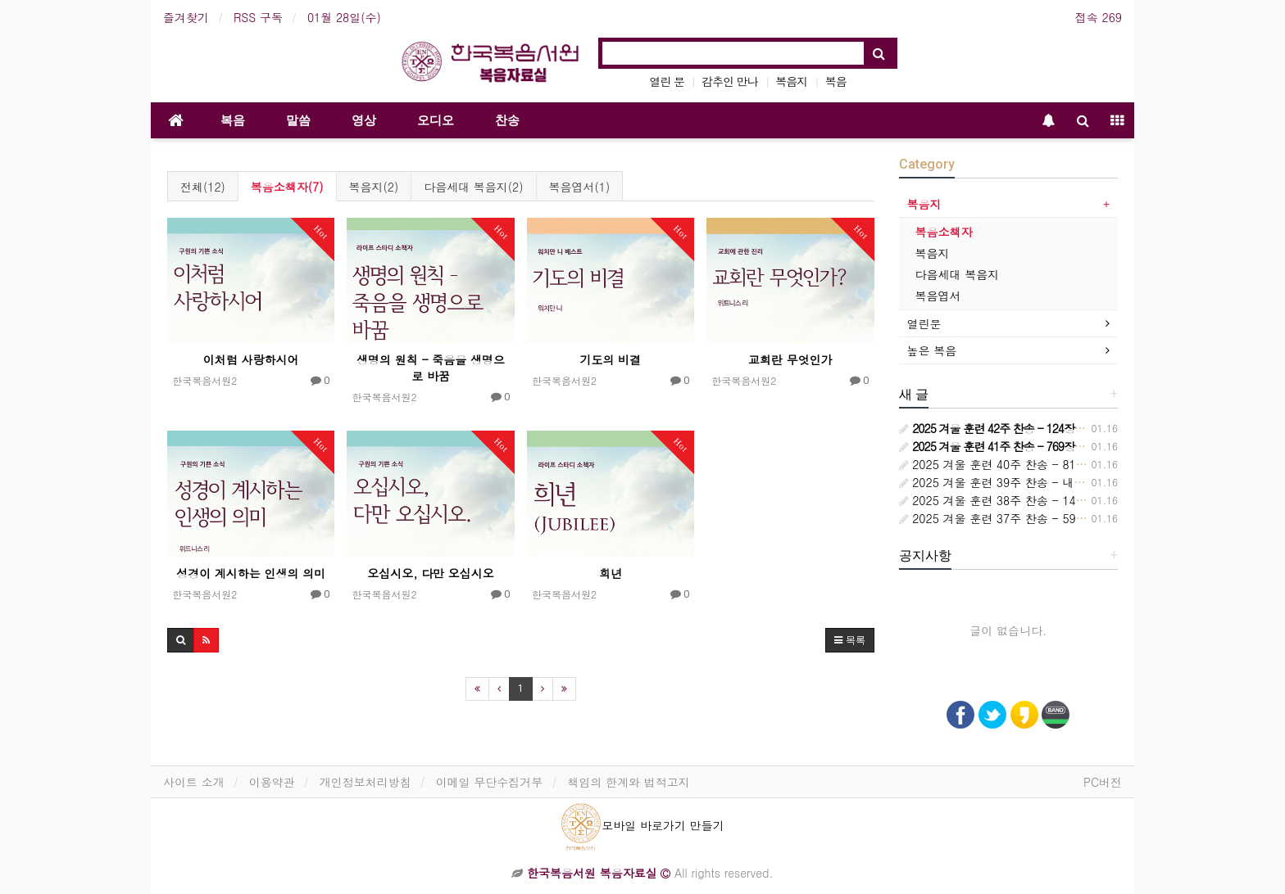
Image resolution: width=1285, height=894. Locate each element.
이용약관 (272, 782)
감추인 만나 (730, 81)
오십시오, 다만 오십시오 (430, 573)
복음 (836, 81)
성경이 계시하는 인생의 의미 (250, 573)
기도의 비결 (611, 359)
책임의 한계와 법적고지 (628, 782)
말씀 (298, 120)
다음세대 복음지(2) (473, 186)
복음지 (791, 81)
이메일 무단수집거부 (489, 782)
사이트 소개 (194, 782)
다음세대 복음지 (957, 274)
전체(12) (202, 186)
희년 (610, 573)
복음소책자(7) (287, 186)
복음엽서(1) (580, 186)
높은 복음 (932, 350)
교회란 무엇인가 (790, 359)
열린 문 (666, 81)
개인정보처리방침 (365, 782)
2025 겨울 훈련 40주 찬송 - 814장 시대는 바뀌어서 (1041, 464)
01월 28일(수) (344, 17)
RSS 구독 (258, 17)
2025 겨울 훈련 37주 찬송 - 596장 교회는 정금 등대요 (1048, 518)
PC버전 (1102, 782)
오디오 (435, 120)
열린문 (924, 323)
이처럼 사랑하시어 (251, 359)
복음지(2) (374, 186)
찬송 (507, 120)
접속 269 (1098, 17)
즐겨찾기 (186, 17)
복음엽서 (938, 295)
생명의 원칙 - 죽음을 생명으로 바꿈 (430, 367)
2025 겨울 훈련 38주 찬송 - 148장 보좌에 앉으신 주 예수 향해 (1069, 500)
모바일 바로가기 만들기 (642, 825)
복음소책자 (944, 232)
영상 (364, 120)
